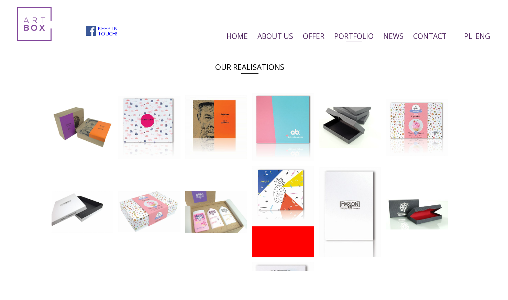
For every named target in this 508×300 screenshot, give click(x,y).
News (393, 36)
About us (275, 36)
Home (237, 36)
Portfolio (354, 36)
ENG (482, 36)
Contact (429, 36)
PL (468, 36)
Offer (313, 36)
